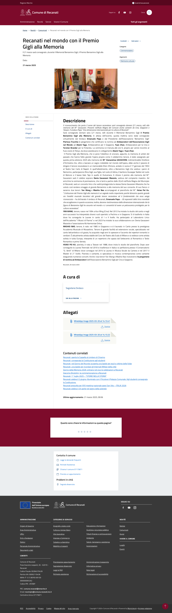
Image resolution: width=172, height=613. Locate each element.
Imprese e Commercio (61, 538)
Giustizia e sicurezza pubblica (97, 530)
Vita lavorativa (58, 534)
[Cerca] (149, 12)
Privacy (41, 608)
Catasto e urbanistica (61, 542)
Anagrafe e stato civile (61, 526)
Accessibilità (30, 608)
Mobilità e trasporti (60, 546)
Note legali (90, 570)
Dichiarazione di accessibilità (97, 574)
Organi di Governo (27, 526)
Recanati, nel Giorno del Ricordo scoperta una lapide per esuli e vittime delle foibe (97, 363)
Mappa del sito (59, 608)
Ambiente (90, 538)
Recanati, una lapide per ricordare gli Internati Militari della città (89, 366)
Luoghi (122, 545)
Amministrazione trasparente (97, 562)
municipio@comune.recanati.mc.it (38, 591)
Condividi (125, 41)
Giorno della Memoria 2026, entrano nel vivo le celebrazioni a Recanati (93, 369)
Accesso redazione (145, 608)
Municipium (132, 608)
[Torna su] (165, 606)
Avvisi (122, 534)
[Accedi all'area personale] (140, 3)
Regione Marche (26, 3)
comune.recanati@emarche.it (35, 588)
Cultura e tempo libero (61, 530)
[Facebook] (118, 12)
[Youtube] (123, 12)
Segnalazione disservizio (62, 566)
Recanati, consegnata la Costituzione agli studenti (84, 360)
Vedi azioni (136, 41)
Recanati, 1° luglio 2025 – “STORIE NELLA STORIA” (85, 376)
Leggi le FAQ (58, 570)
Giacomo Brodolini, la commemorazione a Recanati (84, 373)
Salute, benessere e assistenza (98, 542)
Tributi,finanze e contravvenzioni (98, 534)
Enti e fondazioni (26, 538)
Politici (22, 542)
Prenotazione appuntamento (64, 562)
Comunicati (42, 30)
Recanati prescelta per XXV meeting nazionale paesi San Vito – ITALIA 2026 (94, 385)
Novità (33, 30)
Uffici (22, 534)
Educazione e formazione (95, 526)
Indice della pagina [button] (31, 117)
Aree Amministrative (28, 530)
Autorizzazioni (91, 546)
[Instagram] (129, 12)
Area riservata (73, 608)
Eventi (122, 549)
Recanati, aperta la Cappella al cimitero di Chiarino (84, 357)
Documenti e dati (26, 550)
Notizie (122, 526)
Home (25, 30)
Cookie (48, 608)
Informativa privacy (93, 566)
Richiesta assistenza (61, 574)
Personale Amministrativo (30, 546)
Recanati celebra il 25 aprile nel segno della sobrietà (85, 388)
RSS (21, 608)
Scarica (105, 326)
